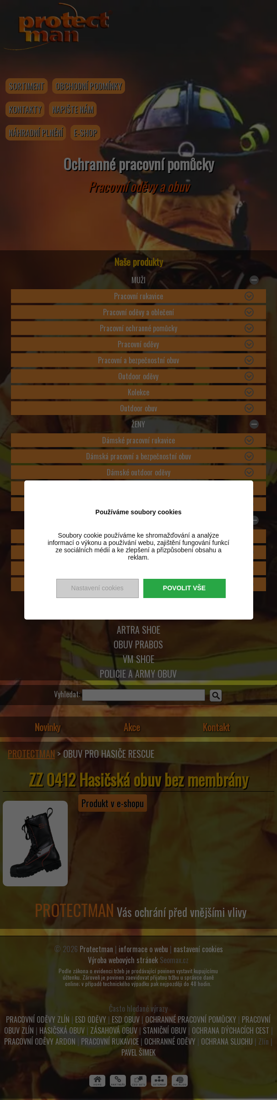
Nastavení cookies (97, 588)
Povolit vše (184, 588)
